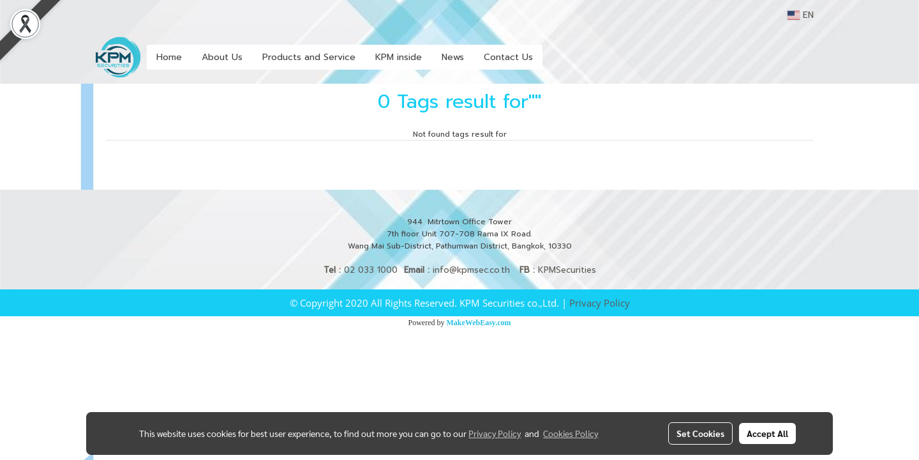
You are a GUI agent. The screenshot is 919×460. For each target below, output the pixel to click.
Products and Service (308, 57)
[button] (554, 57)
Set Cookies (700, 433)
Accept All (767, 433)
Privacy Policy (599, 302)
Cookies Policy (570, 433)
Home (169, 57)
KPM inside (398, 57)
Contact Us (508, 57)
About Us (222, 57)
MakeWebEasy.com (479, 322)
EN (801, 15)
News (453, 57)
